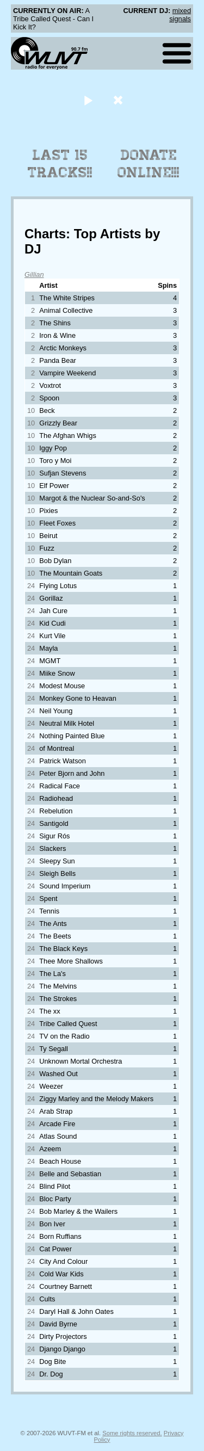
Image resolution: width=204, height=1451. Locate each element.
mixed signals (180, 15)
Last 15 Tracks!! (60, 163)
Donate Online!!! (149, 163)
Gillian (34, 274)
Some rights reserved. (132, 1433)
